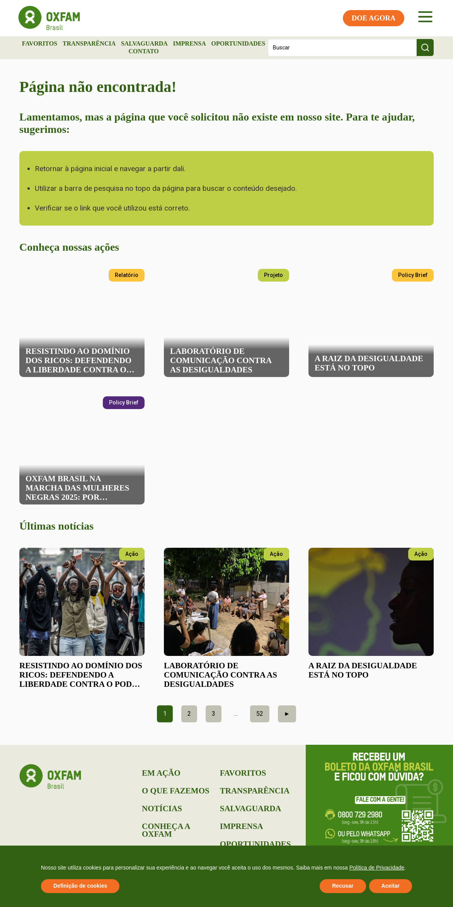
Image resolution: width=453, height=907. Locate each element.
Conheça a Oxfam (166, 830)
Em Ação (161, 773)
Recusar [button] (342, 886)
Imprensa (189, 43)
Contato (143, 51)
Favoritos (39, 43)
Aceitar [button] (390, 886)
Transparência (89, 43)
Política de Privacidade (376, 868)
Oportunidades (238, 43)
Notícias (162, 808)
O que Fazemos (175, 790)
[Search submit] (425, 47)
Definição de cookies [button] (80, 886)
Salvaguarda (144, 43)
